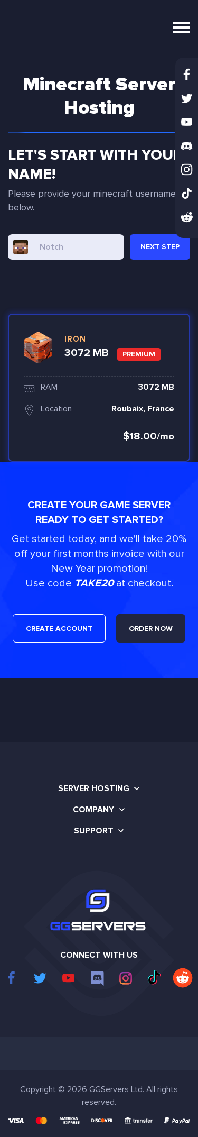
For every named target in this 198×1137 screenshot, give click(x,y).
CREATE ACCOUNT (59, 628)
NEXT (160, 246)
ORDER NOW (151, 628)
